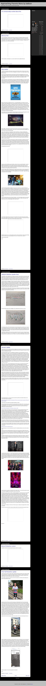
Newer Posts (4, 675)
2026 (41, 23)
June (41, 24)
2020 (41, 41)
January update (6, 347)
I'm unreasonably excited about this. (11, 11)
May (41, 32)
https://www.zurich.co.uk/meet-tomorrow (7, 426)
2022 (41, 39)
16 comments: (11, 566)
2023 (41, 38)
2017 (41, 45)
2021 (41, 40)
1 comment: (10, 63)
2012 (41, 51)
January (42, 33)
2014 (41, 49)
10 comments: (11, 268)
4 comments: (11, 673)
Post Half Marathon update (9, 572)
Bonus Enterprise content (9, 546)
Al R (36, 23)
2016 (41, 46)
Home (16, 675)
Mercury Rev (5, 35)
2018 (41, 44)
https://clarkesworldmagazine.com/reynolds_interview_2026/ (10, 408)
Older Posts (28, 675)
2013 (41, 50)
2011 (41, 52)
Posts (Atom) (17, 678)
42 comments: (11, 341)
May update (5, 69)
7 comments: (11, 540)
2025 (41, 35)
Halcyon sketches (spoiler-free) (10, 274)
